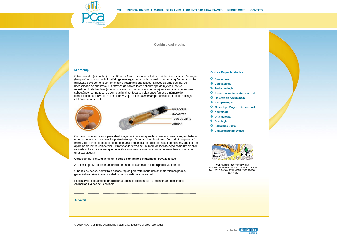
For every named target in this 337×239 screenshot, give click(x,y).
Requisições (236, 10)
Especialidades (137, 10)
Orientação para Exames (204, 10)
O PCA (117, 10)
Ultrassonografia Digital (229, 130)
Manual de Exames (167, 10)
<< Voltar (80, 200)
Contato (256, 10)
